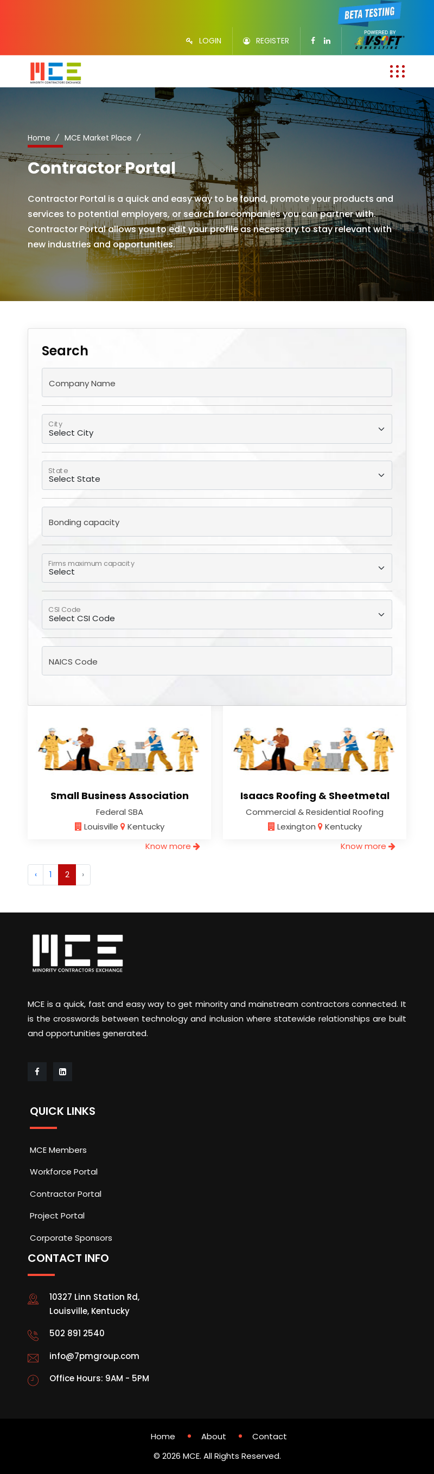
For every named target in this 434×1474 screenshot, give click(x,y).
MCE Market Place (98, 137)
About (213, 1436)
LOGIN (210, 40)
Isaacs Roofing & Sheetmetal (315, 795)
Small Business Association (119, 795)
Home (39, 137)
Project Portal (57, 1215)
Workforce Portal (64, 1171)
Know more (172, 846)
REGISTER (272, 40)
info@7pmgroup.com (94, 1356)
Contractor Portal (65, 1193)
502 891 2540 (77, 1333)
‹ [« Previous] (36, 874)
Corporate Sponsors (71, 1237)
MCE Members (58, 1150)
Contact (269, 1436)
